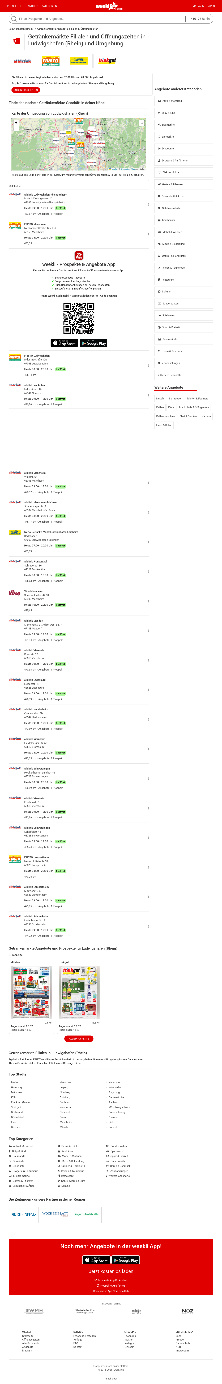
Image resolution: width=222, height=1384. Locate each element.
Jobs (178, 1336)
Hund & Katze (164, 425)
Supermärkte (167, 339)
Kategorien (49, 6)
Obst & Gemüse (188, 416)
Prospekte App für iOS (111, 1285)
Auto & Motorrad (170, 100)
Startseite (27, 1336)
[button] (141, 123)
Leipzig (63, 1087)
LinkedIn (129, 1347)
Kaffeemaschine (165, 416)
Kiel (109, 1122)
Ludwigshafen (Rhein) (21, 28)
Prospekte (14, 6)
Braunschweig (115, 1112)
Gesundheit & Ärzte (171, 196)
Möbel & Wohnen (170, 232)
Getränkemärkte (169, 208)
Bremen (14, 1127)
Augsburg (113, 1092)
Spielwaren (166, 315)
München (15, 1092)
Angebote (27, 1347)
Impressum (182, 1350)
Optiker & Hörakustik (172, 255)
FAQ (75, 1343)
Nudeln (160, 398)
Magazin (198, 6)
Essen (13, 1122)
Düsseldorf (16, 1117)
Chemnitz (113, 1117)
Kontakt (77, 1347)
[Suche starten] (14, 19)
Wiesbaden (113, 1087)
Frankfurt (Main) (19, 1102)
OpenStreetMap (128, 169)
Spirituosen (175, 398)
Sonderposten (168, 303)
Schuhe (164, 291)
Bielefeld (64, 1112)
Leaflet (113, 169)
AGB (178, 1347)
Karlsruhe (113, 1082)
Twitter (129, 1339)
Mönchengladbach (118, 1107)
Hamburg (15, 1087)
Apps (211, 6)
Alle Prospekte (79, 1038)
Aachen (111, 1102)
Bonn (62, 1117)
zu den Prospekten (26, 90)
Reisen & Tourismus (171, 267)
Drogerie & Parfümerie (172, 160)
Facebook (130, 1336)
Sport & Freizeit (169, 327)
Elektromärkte (168, 172)
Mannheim (65, 1122)
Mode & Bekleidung (171, 243)
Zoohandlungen (169, 363)
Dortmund (16, 1112)
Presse (180, 1339)
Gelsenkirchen (115, 1097)
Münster (64, 1127)
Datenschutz (183, 1343)
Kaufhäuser (166, 220)
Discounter (166, 148)
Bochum (64, 1102)
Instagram (130, 1343)
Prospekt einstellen (84, 1336)
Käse (171, 407)
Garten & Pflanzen (170, 184)
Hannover (64, 1082)
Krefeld (111, 1127)
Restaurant (166, 279)
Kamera (206, 416)
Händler (31, 6)
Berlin (120, 8)
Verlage (77, 1339)
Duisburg (64, 1097)
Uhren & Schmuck (170, 351)
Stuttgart (15, 1107)
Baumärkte (166, 124)
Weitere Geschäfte (169, 375)
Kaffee (160, 407)
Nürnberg (64, 1092)
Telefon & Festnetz (197, 398)
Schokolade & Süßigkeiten (193, 407)
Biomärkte (166, 136)
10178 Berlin (200, 19)
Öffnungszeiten (31, 1339)
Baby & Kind (166, 112)
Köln (12, 1097)
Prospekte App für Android (111, 1280)
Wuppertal (65, 1107)
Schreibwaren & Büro (71, 1181)
